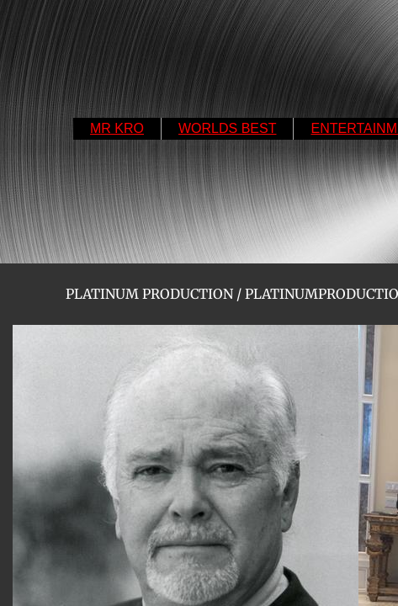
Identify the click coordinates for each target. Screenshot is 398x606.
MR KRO (117, 128)
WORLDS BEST (227, 128)
